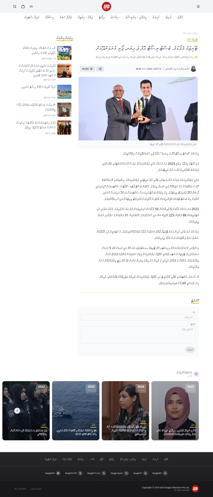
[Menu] (198, 6)
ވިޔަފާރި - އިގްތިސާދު (135, 17)
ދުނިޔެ (168, 17)
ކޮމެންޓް (193, 324)
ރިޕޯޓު (102, 17)
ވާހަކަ (92, 459)
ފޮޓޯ (101, 459)
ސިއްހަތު (115, 17)
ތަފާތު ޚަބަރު (66, 17)
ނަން (194, 312)
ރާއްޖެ (180, 17)
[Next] (17, 411)
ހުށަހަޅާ (190, 350)
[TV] (23, 6)
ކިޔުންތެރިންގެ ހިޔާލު (20, 488)
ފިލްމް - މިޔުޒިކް (85, 17)
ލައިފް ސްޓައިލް (31, 17)
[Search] (15, 6)
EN (31, 6)
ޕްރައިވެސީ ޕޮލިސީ (35, 488)
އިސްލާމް (49, 17)
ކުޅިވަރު (155, 17)
